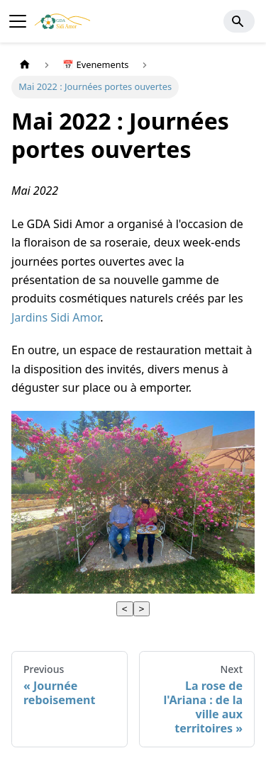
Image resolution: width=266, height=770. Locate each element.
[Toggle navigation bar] (17, 21)
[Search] (239, 21)
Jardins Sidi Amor (55, 317)
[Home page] (24, 65)
